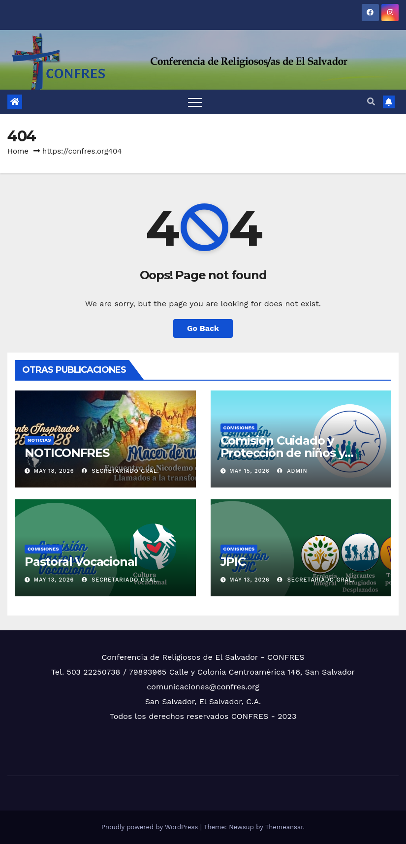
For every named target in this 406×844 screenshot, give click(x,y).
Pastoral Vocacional (81, 561)
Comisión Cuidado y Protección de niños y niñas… (282, 452)
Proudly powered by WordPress (150, 827)
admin (292, 471)
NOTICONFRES (67, 453)
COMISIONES (239, 427)
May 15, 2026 (249, 471)
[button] (371, 101)
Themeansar (284, 827)
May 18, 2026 (54, 471)
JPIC (233, 561)
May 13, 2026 (54, 580)
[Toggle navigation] (195, 102)
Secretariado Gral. (120, 471)
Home (18, 151)
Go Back (203, 328)
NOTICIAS (39, 440)
